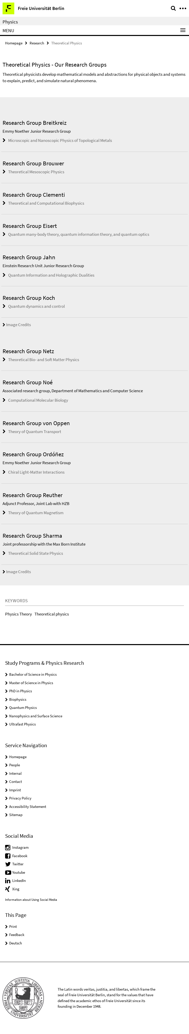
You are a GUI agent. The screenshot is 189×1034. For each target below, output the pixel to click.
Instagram (20, 847)
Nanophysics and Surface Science (35, 715)
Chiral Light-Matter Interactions (36, 472)
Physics (10, 22)
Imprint (15, 789)
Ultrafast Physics (22, 724)
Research (37, 43)
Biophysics (17, 699)
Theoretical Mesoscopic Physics (36, 172)
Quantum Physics (23, 707)
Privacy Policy (20, 798)
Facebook (19, 855)
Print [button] (13, 926)
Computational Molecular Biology (38, 400)
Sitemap (15, 814)
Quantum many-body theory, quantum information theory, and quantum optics (78, 234)
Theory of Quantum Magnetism (36, 512)
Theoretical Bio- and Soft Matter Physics (43, 359)
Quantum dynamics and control (36, 306)
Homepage (13, 43)
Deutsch (15, 943)
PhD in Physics (20, 690)
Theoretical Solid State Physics (35, 553)
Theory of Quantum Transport (34, 431)
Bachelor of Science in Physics (33, 674)
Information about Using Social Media (31, 899)
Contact (15, 781)
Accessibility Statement (27, 806)
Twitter (17, 863)
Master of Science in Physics (31, 682)
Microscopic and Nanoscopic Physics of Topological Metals (60, 140)
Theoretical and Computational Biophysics (46, 203)
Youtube (18, 872)
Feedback (16, 934)
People (14, 764)
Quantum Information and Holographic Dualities (51, 275)
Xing (15, 889)
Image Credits (17, 324)
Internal (15, 773)
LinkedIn (19, 880)
